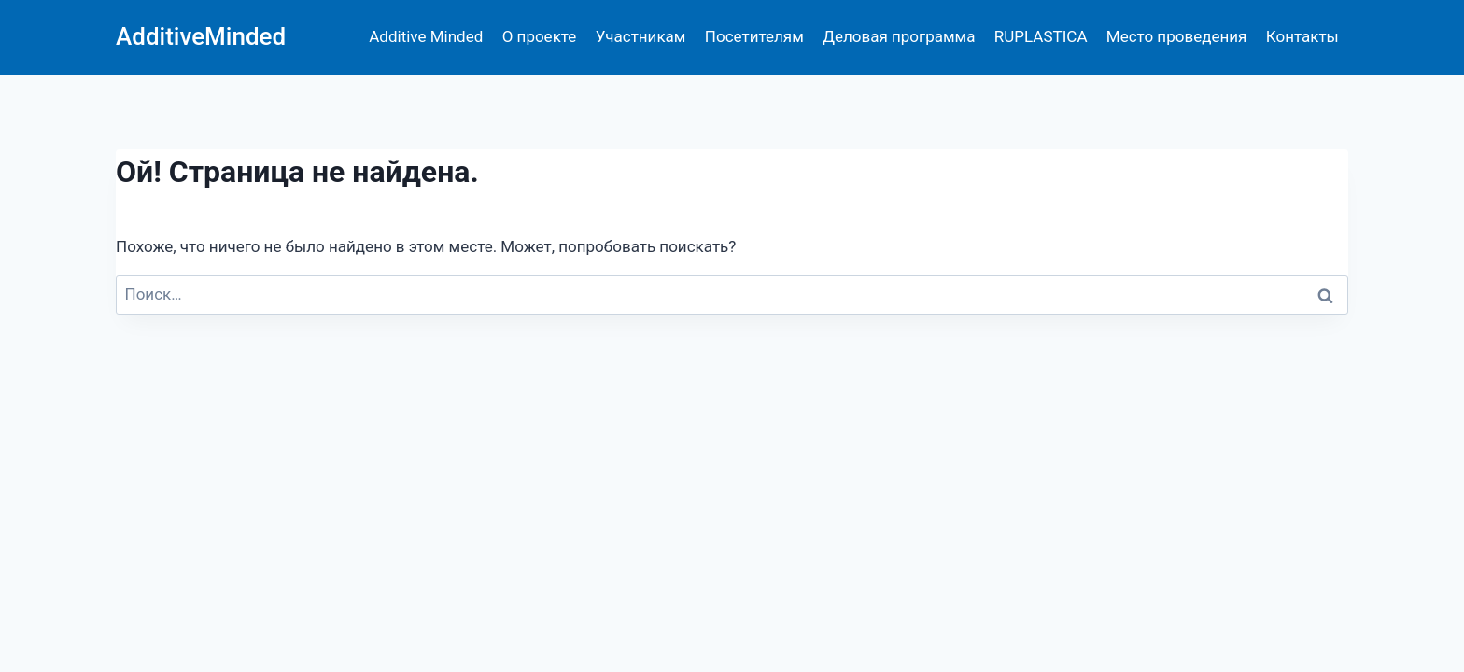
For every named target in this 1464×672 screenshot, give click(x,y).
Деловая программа (899, 36)
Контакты (1302, 36)
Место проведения (1176, 36)
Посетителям (754, 36)
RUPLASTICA (1041, 36)
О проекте (539, 36)
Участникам (641, 36)
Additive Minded (426, 36)
